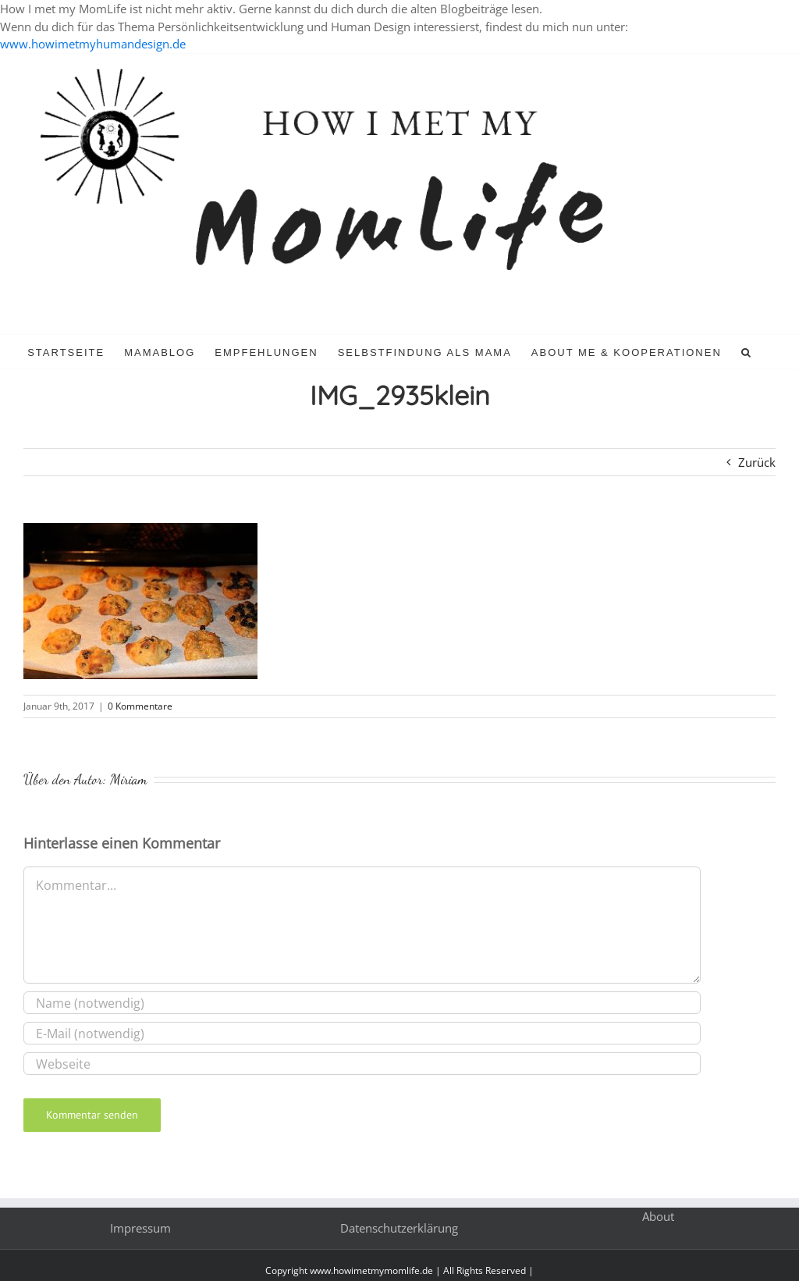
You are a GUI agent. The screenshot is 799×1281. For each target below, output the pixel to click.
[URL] (362, 1063)
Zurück (757, 462)
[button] (746, 351)
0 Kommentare (140, 706)
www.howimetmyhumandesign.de (93, 44)
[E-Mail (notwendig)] (362, 1033)
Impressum (140, 1228)
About (658, 1216)
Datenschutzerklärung (399, 1228)
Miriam (128, 779)
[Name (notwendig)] (362, 1002)
